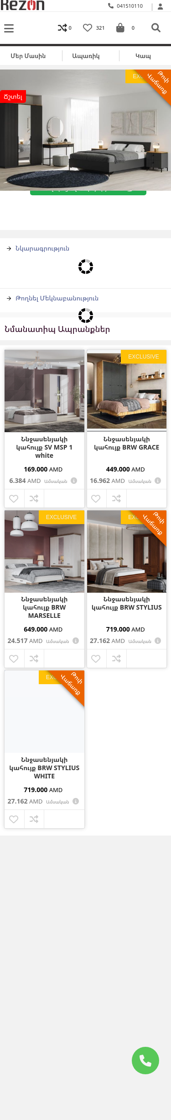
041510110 (125, 5)
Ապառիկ (85, 56)
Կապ (143, 56)
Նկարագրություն (38, 248)
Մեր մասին (28, 56)
